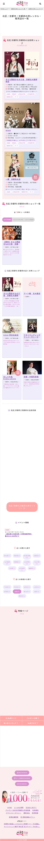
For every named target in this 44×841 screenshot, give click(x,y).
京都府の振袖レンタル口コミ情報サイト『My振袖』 (22, 824)
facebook (22, 784)
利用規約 (35, 810)
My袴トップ (11, 718)
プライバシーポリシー (13, 813)
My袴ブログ (33, 723)
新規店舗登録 (13, 817)
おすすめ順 (7, 219)
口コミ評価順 (29, 219)
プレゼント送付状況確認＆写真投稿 (17, 810)
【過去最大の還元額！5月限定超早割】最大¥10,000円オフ (18, 535)
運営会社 (27, 813)
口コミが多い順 (18, 219)
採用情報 (35, 813)
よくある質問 (18, 807)
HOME (9, 807)
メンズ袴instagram (22, 778)
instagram (22, 773)
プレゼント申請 (33, 718)
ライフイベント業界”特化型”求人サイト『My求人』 (22, 826)
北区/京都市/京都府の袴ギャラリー (22, 507)
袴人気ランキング (11, 723)
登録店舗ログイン (28, 817)
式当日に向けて (31, 807)
